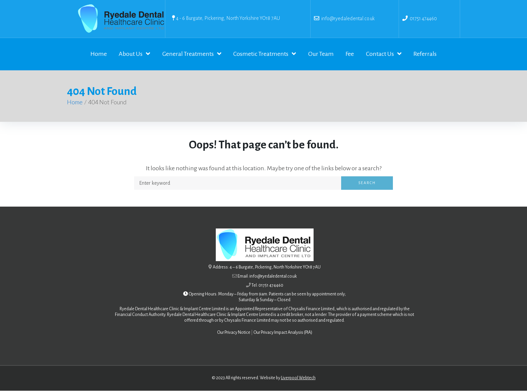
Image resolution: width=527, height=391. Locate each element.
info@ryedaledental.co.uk (347, 18)
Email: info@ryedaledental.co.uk (267, 276)
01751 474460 (423, 18)
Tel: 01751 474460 (267, 285)
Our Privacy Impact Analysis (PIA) (282, 333)
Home (75, 102)
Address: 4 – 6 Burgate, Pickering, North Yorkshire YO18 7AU (267, 267)
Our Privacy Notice (233, 333)
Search (367, 183)
